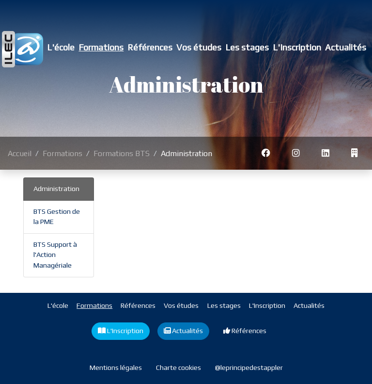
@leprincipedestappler (249, 367)
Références (149, 47)
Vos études (198, 47)
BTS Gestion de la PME (56, 217)
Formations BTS (121, 153)
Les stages (247, 47)
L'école (61, 47)
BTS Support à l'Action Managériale (55, 254)
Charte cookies (178, 367)
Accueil (19, 153)
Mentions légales (116, 367)
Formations (101, 47)
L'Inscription (297, 47)
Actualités (345, 47)
